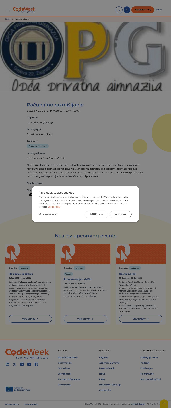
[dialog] (85, 204)
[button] (48, 214)
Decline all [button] (96, 214)
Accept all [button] (120, 214)
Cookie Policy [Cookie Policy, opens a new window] (54, 206)
